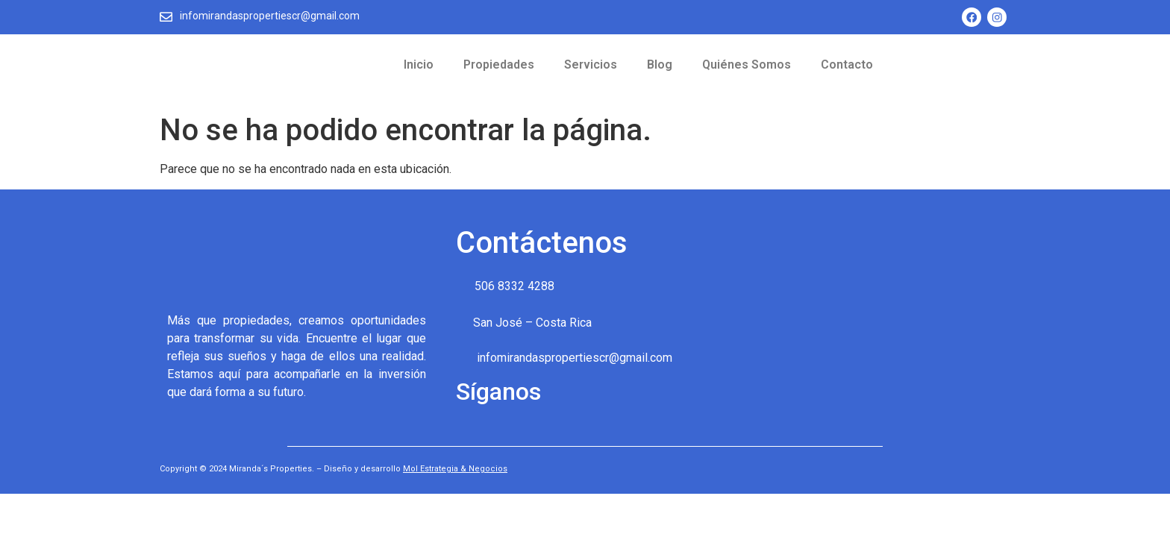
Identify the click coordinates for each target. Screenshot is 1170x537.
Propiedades (498, 65)
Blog (659, 65)
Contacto (847, 65)
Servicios (590, 65)
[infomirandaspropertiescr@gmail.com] (166, 16)
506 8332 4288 (514, 287)
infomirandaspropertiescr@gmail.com (270, 16)
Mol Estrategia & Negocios (455, 469)
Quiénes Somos (746, 65)
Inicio (419, 65)
